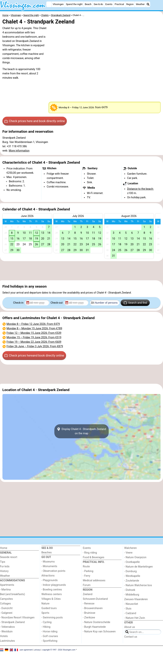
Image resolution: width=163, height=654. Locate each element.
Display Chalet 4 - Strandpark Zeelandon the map (81, 431)
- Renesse (88, 603)
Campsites (6, 599)
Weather (140, 4)
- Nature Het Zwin (134, 618)
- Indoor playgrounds (53, 585)
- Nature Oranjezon (135, 557)
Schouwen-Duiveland (95, 599)
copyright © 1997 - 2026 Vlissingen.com (58, 650)
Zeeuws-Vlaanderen (136, 599)
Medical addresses (94, 580)
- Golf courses (49, 636)
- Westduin (6, 631)
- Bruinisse (89, 612)
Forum (87, 585)
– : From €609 (34, 341)
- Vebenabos (7, 626)
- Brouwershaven (93, 608)
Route (86, 566)
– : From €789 (34, 328)
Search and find (135, 302)
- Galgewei (6, 612)
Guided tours (49, 608)
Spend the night (74, 4)
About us (129, 627)
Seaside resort (8, 557)
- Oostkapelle (132, 562)
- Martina (5, 589)
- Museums (48, 561)
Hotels (4, 636)
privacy (37, 650)
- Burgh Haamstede (94, 626)
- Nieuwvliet (131, 604)
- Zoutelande (131, 580)
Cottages (5, 603)
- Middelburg (131, 594)
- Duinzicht (6, 608)
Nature (45, 603)
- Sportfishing (49, 640)
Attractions (48, 575)
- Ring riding (90, 552)
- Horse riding (49, 631)
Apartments (7, 585)
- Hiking (45, 626)
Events (108, 4)
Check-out (57, 302)
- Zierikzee (89, 617)
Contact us (130, 636)
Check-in (18, 302)
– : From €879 (35, 346)
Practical (119, 4)
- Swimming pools (52, 617)
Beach (88, 4)
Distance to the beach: (140, 188)
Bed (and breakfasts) (12, 594)
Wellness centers (51, 594)
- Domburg (130, 571)
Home (3, 548)
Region (129, 4)
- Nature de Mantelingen (138, 566)
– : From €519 (34, 337)
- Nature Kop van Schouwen (99, 631)
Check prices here (34, 121)
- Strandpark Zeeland (12, 622)
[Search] (148, 4)
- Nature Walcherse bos (138, 585)
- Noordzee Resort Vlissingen (17, 617)
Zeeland (87, 594)
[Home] (49, 4)
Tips (2, 561)
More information (19, 150)
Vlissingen (58, 4)
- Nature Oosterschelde (96, 622)
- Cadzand (130, 613)
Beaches (46, 552)
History (4, 571)
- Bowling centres (51, 589)
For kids (5, 566)
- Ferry (86, 575)
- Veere (128, 552)
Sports (45, 612)
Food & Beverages (93, 557)
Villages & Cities (51, 599)
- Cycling (46, 622)
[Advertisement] (81, 270)
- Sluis (127, 608)
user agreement (26, 650)
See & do (98, 4)
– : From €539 (34, 333)
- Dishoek (129, 590)
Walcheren (130, 548)
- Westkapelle (132, 576)
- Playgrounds (49, 580)
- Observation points (53, 571)
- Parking (88, 571)
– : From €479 (33, 324)
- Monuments (49, 566)
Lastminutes (7, 640)
